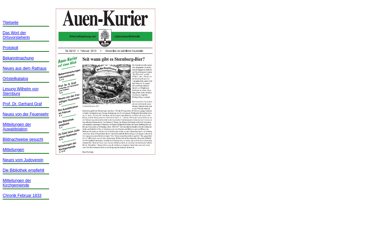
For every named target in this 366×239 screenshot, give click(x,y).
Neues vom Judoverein (23, 160)
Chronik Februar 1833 (22, 195)
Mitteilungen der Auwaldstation (17, 126)
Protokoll (10, 47)
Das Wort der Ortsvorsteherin (16, 35)
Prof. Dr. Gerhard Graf (22, 104)
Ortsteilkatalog (15, 78)
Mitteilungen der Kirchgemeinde (17, 183)
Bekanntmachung (18, 58)
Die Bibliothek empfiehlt (23, 170)
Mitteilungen (13, 149)
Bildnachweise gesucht (23, 139)
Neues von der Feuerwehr (26, 114)
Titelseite (11, 22)
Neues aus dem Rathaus (24, 68)
